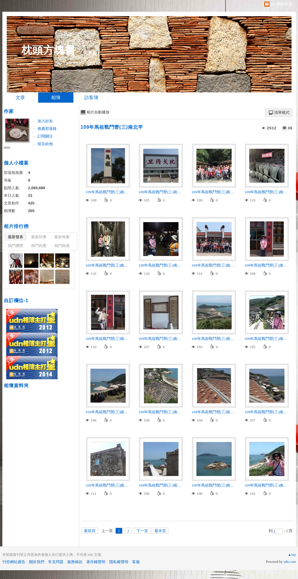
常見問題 (55, 562)
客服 (136, 562)
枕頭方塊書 (48, 50)
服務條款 (75, 562)
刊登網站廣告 (13, 562)
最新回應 (38, 237)
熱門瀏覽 (15, 245)
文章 (20, 97)
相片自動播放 (98, 112)
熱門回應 (38, 245)
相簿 (55, 97)
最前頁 (89, 531)
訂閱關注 (45, 136)
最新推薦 (62, 237)
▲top (292, 555)
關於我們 (36, 562)
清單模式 (281, 112)
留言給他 (45, 144)
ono (7, 147)
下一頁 (142, 531)
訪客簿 (91, 97)
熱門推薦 (62, 245)
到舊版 (90, 52)
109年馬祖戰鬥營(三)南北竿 (112, 127)
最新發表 (15, 237)
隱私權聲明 (118, 562)
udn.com (290, 562)
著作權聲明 (95, 562)
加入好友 (45, 121)
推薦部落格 (47, 128)
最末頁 (160, 531)
